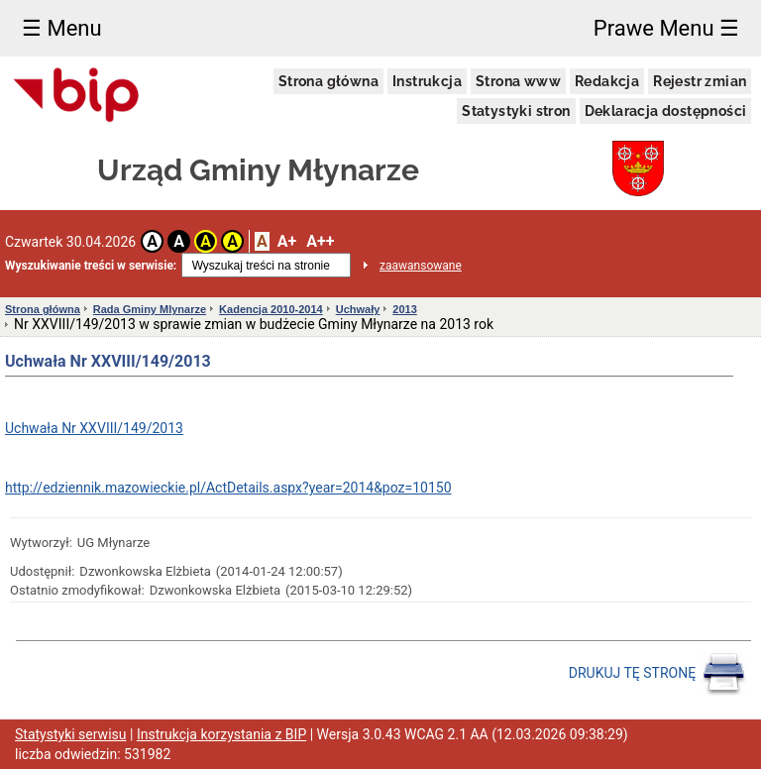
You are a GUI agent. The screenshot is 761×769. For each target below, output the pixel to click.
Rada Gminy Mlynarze (149, 309)
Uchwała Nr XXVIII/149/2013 (94, 428)
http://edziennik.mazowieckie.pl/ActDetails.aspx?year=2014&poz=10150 (228, 487)
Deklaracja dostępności (666, 111)
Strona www (518, 81)
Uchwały (358, 309)
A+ (286, 241)
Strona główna (328, 81)
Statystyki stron (516, 111)
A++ (320, 241)
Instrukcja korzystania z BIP (221, 734)
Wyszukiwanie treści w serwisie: (90, 266)
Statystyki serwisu (71, 734)
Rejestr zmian (699, 81)
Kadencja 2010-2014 (271, 309)
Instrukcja (427, 81)
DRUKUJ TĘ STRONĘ (657, 674)
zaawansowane (421, 266)
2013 (404, 309)
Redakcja (607, 81)
